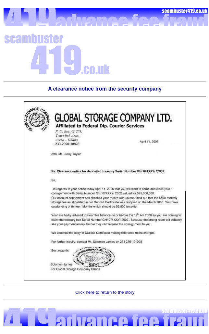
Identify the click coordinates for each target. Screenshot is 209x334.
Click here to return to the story (104, 292)
